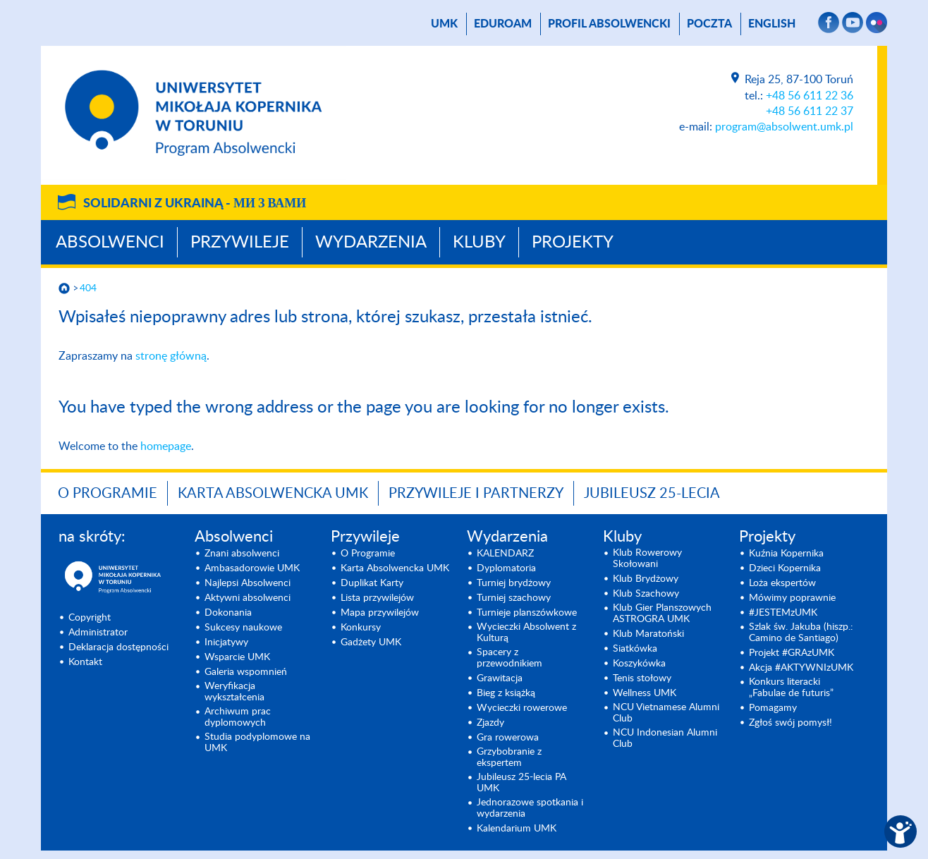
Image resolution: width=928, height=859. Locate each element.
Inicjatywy (226, 642)
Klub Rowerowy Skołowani (647, 558)
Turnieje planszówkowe (527, 613)
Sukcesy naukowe (243, 628)
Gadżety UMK (371, 642)
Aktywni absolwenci (247, 598)
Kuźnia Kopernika (786, 554)
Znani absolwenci (241, 554)
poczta (709, 24)
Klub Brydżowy (645, 579)
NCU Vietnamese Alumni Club (666, 713)
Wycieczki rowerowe (522, 708)
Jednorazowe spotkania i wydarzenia (530, 808)
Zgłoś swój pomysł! (790, 723)
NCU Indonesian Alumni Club (665, 738)
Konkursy (361, 628)
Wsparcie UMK (237, 657)
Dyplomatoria (506, 568)
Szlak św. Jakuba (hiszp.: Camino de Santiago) (801, 632)
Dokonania (228, 613)
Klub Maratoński (648, 634)
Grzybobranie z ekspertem (509, 757)
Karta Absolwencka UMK (273, 494)
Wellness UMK (644, 693)
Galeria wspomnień (245, 672)
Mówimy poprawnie (792, 598)
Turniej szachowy (514, 598)
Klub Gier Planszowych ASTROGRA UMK (662, 613)
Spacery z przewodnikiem (509, 658)
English (771, 24)
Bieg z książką (506, 693)
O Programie (107, 494)
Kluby (479, 242)
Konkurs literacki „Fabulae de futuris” (791, 687)
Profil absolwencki (609, 24)
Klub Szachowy (646, 594)
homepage (165, 446)
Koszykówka (639, 664)
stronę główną (171, 356)
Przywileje (239, 242)
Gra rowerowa (508, 738)
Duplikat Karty (372, 583)
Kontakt (85, 662)
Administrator (98, 633)
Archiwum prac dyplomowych (237, 717)
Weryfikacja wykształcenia (234, 691)
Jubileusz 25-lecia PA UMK (521, 782)
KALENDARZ (505, 554)
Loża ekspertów (782, 583)
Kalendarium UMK (516, 829)
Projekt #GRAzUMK (791, 653)
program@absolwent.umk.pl (784, 127)
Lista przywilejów (377, 598)
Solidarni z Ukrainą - (194, 203)
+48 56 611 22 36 (809, 96)
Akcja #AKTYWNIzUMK (801, 668)
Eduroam (503, 24)
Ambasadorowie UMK (252, 568)
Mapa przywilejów (380, 613)
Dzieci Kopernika (785, 568)
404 (88, 288)
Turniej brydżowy (514, 583)
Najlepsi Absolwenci (247, 583)
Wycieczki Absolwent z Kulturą (526, 632)
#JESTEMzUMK (783, 613)
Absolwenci (110, 242)
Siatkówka (635, 649)
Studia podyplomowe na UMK (257, 742)
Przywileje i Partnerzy (476, 494)
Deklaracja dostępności (118, 647)
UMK (444, 24)
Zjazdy (490, 723)
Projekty (572, 242)
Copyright (89, 618)
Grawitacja (500, 678)
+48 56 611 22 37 (809, 111)
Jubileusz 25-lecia (652, 494)
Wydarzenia (371, 242)
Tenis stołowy (642, 678)
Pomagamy (773, 708)
